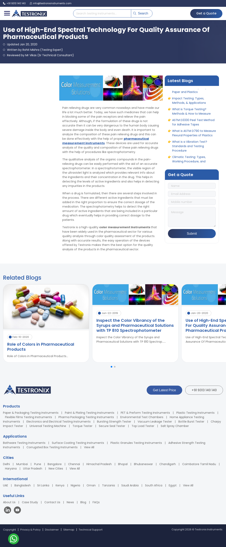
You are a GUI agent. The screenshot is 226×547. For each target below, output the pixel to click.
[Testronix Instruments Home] (29, 13)
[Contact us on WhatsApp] (13, 539)
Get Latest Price (164, 390)
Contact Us (52, 502)
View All (89, 447)
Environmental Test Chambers (141, 417)
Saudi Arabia (130, 485)
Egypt (173, 485)
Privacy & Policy (30, 530)
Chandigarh (167, 464)
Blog (83, 502)
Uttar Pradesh (32, 469)
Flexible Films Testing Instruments (28, 417)
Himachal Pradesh (99, 464)
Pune (37, 464)
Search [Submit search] (140, 13)
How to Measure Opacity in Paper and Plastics (191, 91)
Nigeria (75, 485)
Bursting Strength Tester (114, 422)
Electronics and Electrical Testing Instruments (59, 422)
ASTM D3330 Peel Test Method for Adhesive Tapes (193, 123)
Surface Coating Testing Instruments (78, 443)
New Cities (56, 469)
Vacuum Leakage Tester (155, 422)
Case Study (30, 502)
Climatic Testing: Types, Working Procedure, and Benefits (189, 162)
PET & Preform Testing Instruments (145, 413)
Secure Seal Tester (112, 426)
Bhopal (123, 464)
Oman (91, 485)
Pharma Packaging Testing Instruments (86, 417)
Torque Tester (82, 426)
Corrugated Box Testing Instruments (52, 447)
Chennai (74, 464)
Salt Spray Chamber (175, 426)
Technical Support (90, 530)
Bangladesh (22, 485)
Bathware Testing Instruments (24, 443)
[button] (111, 367)
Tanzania (108, 485)
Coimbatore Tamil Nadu (199, 464)
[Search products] (102, 13)
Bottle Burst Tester (191, 422)
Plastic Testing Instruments (195, 413)
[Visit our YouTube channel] (17, 510)
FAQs (96, 502)
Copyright (9, 530)
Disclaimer (52, 530)
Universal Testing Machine (48, 426)
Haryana (11, 469)
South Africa (153, 485)
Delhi (6, 464)
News (70, 502)
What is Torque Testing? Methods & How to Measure (191, 112)
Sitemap (68, 530)
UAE (5, 485)
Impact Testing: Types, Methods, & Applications (189, 101)
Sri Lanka (43, 485)
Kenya (60, 485)
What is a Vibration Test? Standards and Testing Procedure (189, 147)
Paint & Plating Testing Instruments (89, 413)
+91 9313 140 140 (204, 390)
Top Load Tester (143, 426)
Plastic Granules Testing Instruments (136, 443)
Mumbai (22, 464)
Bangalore (55, 464)
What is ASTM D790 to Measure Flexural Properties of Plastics (194, 134)
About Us (9, 502)
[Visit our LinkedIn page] (8, 510)
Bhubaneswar (143, 464)
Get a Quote (206, 13)
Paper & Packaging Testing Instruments (30, 413)
